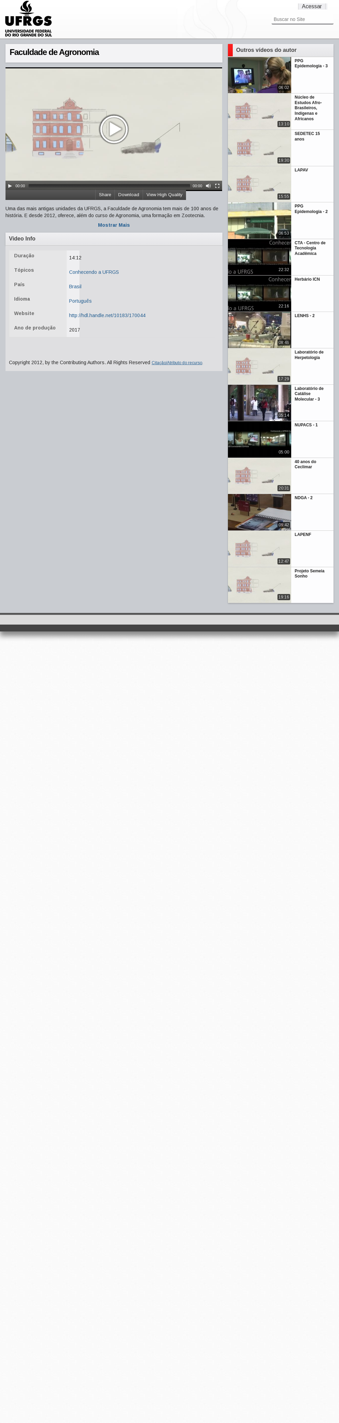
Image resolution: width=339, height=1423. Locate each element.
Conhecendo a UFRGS (94, 272)
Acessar (312, 6)
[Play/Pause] (10, 186)
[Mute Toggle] (208, 186)
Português (80, 301)
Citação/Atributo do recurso (177, 362)
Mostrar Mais (114, 225)
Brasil (75, 286)
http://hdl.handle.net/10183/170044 (107, 315)
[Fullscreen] (217, 186)
